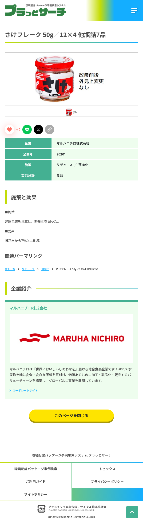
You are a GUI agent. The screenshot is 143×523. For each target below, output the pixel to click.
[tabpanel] (71, 78)
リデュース (28, 269)
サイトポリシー (35, 494)
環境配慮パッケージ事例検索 (35, 468)
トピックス (107, 468)
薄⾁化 (45, 269)
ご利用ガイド (36, 481)
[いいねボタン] (9, 129)
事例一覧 (10, 269)
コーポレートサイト (25, 390)
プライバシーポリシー (107, 481)
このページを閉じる (71, 415)
